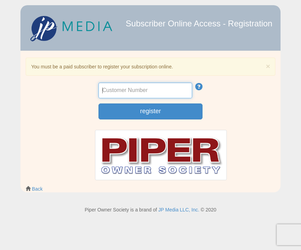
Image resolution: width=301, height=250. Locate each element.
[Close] (268, 66)
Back (37, 189)
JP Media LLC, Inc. (178, 209)
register (150, 111)
